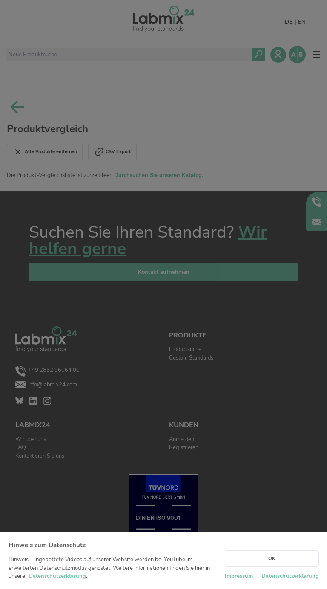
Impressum (239, 576)
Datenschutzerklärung (57, 576)
